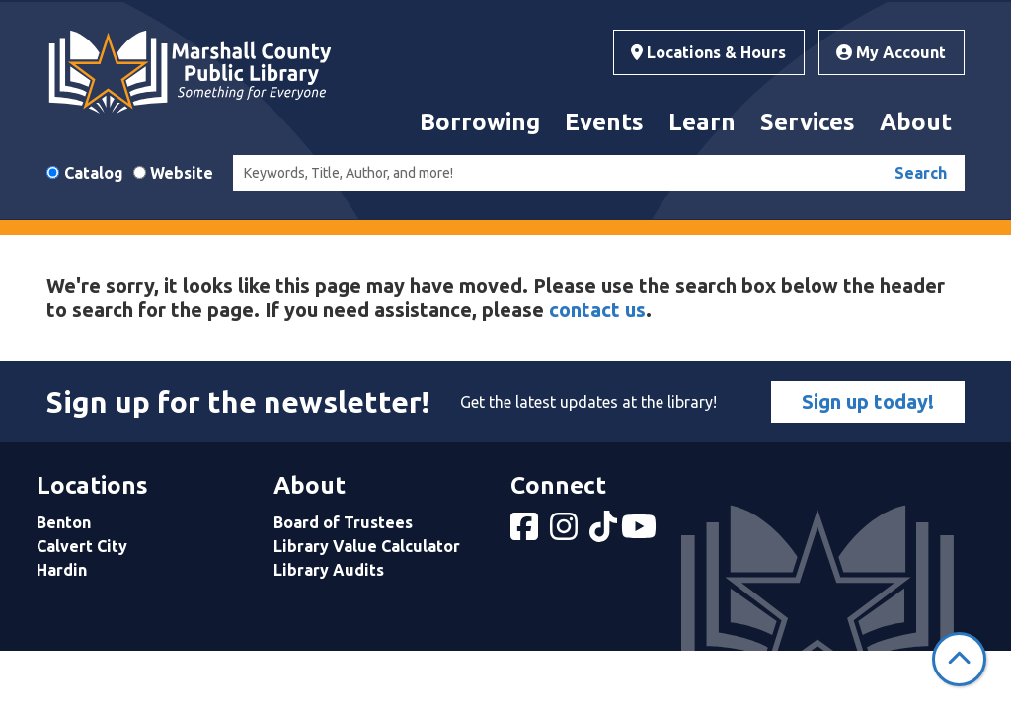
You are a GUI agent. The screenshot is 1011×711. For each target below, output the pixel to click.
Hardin (62, 570)
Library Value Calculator (366, 546)
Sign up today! (868, 401)
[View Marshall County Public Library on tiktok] (605, 532)
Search (920, 173)
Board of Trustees (343, 522)
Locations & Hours (708, 52)
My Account (891, 52)
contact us (597, 309)
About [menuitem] (916, 122)
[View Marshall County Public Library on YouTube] (641, 532)
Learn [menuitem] (702, 122)
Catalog (93, 173)
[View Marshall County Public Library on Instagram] (566, 532)
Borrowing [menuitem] (480, 122)
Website (181, 173)
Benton (64, 522)
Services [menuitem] (807, 122)
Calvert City (82, 546)
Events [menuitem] (604, 122)
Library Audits (328, 570)
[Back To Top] (959, 659)
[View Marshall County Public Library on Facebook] (526, 532)
